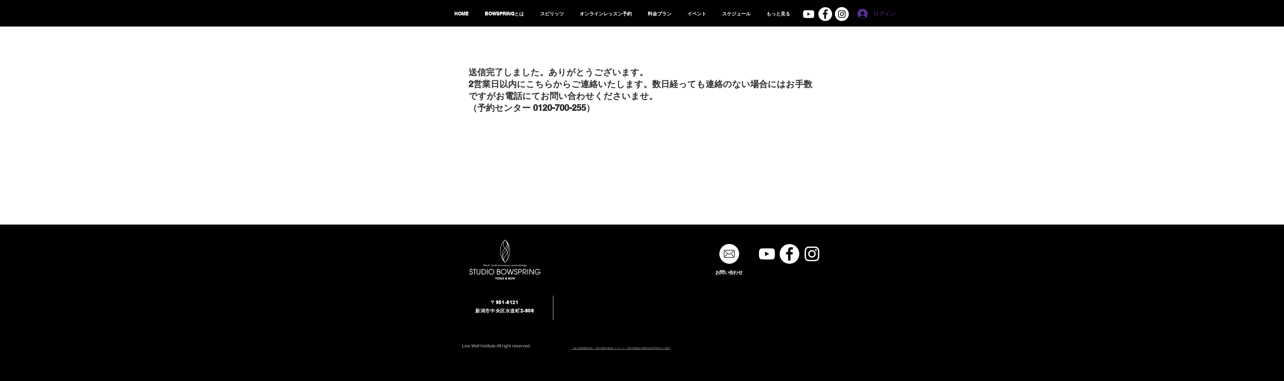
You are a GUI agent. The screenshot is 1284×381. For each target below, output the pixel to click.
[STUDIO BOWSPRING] (767, 254)
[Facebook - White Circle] (825, 14)
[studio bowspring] (842, 14)
